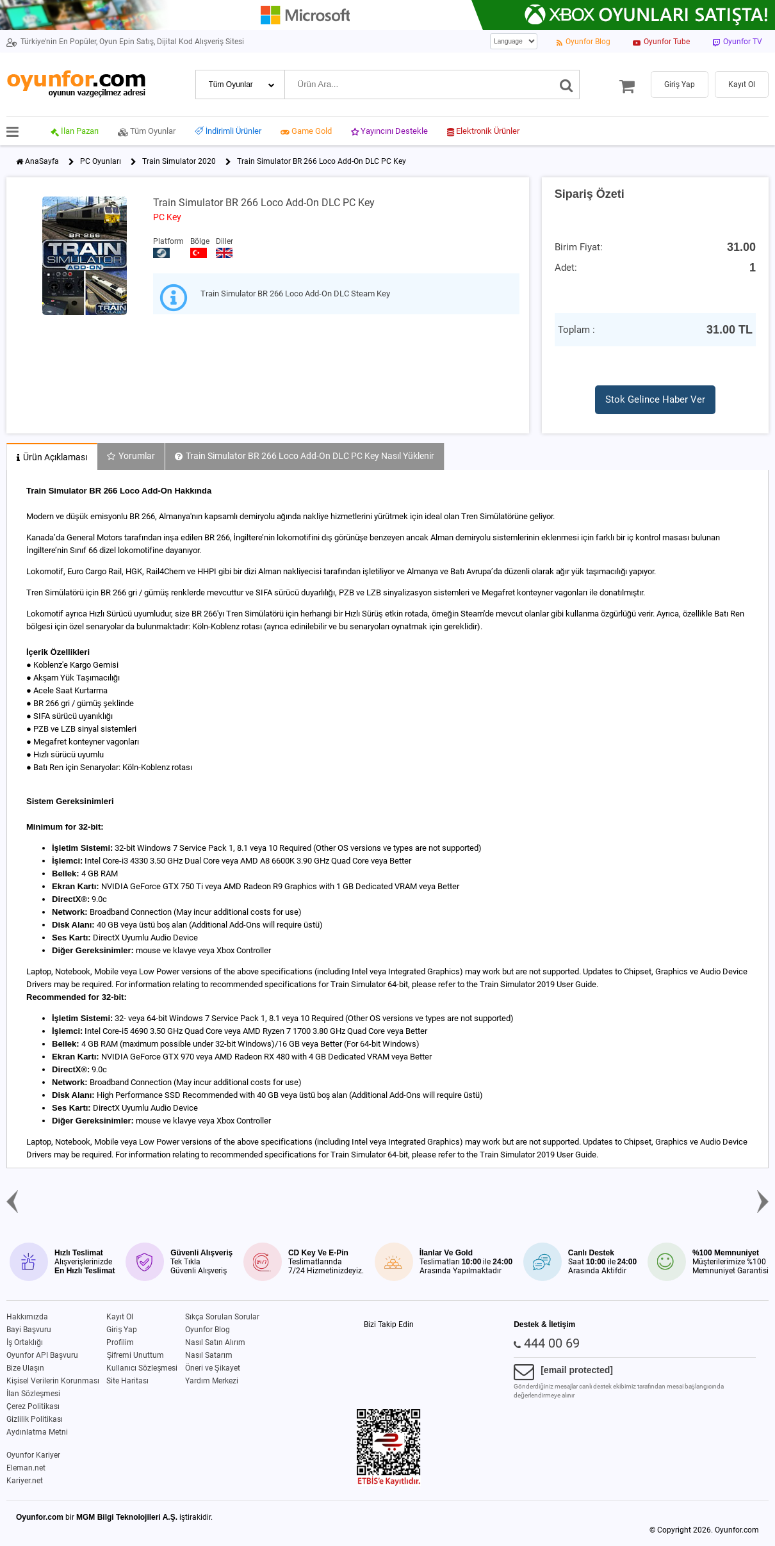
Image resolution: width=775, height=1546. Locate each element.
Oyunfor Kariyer (33, 1455)
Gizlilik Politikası (34, 1419)
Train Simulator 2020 (179, 161)
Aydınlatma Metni (37, 1432)
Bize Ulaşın (25, 1368)
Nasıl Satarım (208, 1355)
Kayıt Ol (119, 1316)
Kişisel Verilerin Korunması (52, 1380)
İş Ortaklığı (24, 1342)
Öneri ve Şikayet (212, 1368)
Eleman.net (25, 1467)
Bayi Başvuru (28, 1329)
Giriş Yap (121, 1329)
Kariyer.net (24, 1480)
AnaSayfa (42, 161)
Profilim (120, 1342)
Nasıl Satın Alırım (215, 1342)
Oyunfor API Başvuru (42, 1355)
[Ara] (566, 84)
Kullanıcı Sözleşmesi (141, 1368)
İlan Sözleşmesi (33, 1393)
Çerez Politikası (33, 1406)
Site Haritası (127, 1380)
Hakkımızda (27, 1316)
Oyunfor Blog (207, 1329)
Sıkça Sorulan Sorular (222, 1316)
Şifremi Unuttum (135, 1355)
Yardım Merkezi (211, 1380)
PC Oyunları (100, 161)
